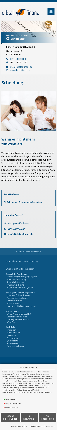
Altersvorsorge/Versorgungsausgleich (22, 276)
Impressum (50, 426)
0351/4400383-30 (16, 229)
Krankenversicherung (15, 285)
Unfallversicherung (14, 300)
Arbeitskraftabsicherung (16, 279)
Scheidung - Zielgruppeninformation (24, 202)
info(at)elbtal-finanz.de (20, 234)
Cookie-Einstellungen (15, 346)
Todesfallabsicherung (15, 282)
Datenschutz (12, 335)
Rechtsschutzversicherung (17, 298)
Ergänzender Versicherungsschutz (20, 287)
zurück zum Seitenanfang (28, 251)
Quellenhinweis (13, 340)
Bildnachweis (12, 338)
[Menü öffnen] (51, 11)
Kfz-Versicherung (14, 303)
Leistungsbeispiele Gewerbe (18, 319)
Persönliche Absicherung (17, 274)
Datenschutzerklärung (34, 426)
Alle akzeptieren (47, 417)
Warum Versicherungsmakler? (19, 314)
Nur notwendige (29, 417)
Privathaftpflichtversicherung (18, 295)
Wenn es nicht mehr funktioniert (20, 269)
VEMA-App (11, 322)
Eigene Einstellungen (10, 417)
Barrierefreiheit (13, 343)
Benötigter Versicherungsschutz (20, 292)
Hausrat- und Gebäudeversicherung (21, 306)
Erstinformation (17, 426)
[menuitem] (20, 269)
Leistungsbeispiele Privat (17, 316)
